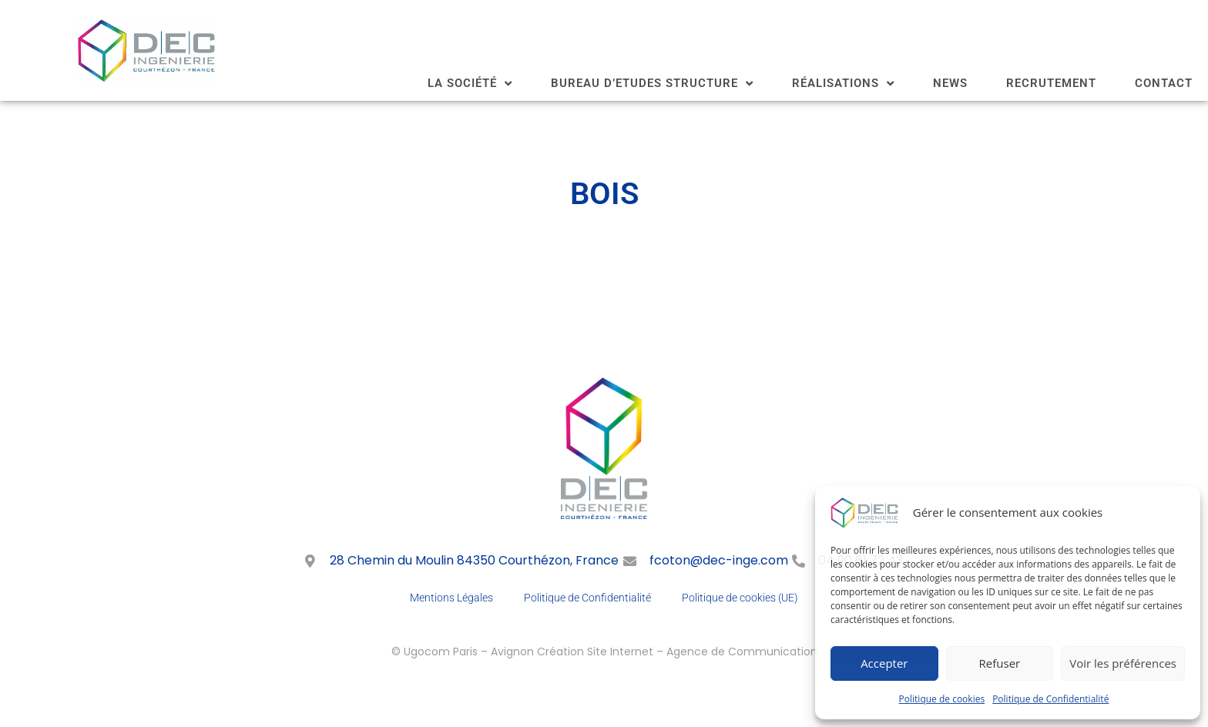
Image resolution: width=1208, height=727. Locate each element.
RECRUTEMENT (1051, 83)
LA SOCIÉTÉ (470, 83)
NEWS (950, 83)
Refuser (1000, 663)
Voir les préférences (1122, 663)
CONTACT (1164, 83)
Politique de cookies (942, 698)
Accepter (884, 663)
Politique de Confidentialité (1050, 698)
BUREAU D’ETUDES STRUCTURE (652, 83)
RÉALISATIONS (843, 83)
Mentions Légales (451, 597)
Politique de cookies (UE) (740, 597)
